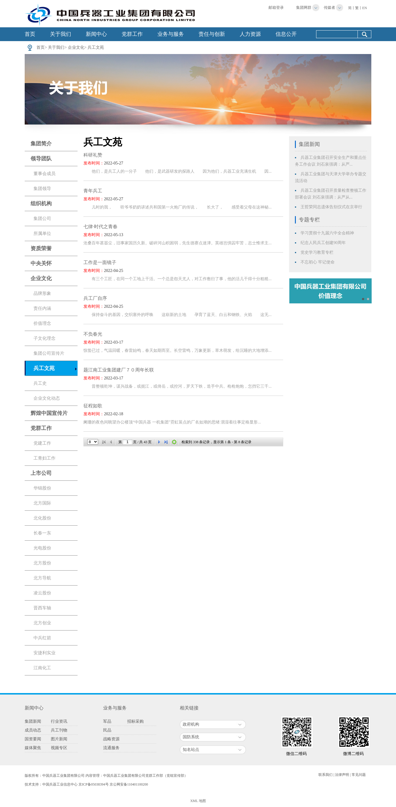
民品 (107, 730)
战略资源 (111, 739)
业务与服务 (170, 34)
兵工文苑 (96, 47)
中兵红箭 (42, 637)
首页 (30, 34)
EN (364, 8)
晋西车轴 (42, 608)
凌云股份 (42, 593)
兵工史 (40, 383)
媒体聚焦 (33, 748)
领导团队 (41, 159)
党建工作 (42, 443)
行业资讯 (59, 721)
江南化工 (42, 667)
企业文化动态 (46, 398)
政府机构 (191, 724)
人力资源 (250, 34)
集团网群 (303, 7)
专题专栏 (309, 220)
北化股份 (42, 518)
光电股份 (42, 548)
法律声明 (342, 775)
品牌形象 (42, 293)
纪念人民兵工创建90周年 (323, 243)
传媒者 (329, 7)
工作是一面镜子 (99, 262)
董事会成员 (44, 173)
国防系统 (191, 737)
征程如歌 (92, 405)
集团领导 (42, 188)
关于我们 (60, 34)
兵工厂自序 (95, 298)
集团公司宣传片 (48, 353)
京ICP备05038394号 (93, 784)
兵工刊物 (59, 730)
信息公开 (286, 34)
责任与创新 (212, 34)
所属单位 (42, 233)
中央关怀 (41, 263)
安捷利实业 (44, 652)
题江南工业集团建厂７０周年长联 (118, 369)
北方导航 (42, 578)
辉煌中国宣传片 (49, 413)
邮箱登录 (276, 7)
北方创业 (42, 623)
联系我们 (325, 775)
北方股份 (42, 563)
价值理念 (42, 323)
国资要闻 (33, 739)
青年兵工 (92, 190)
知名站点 (191, 749)
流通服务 (111, 748)
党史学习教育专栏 (317, 252)
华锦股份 (42, 488)
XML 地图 (198, 801)
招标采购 (135, 721)
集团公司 (42, 218)
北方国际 (42, 503)
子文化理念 (44, 338)
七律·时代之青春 (100, 226)
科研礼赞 (92, 154)
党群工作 (132, 34)
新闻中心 (96, 34)
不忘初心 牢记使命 (318, 262)
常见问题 (359, 775)
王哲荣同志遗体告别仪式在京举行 (331, 207)
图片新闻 (59, 739)
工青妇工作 (44, 458)
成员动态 (33, 730)
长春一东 (42, 533)
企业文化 (76, 47)
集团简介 (41, 144)
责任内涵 (42, 308)
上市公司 (41, 473)
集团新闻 (309, 144)
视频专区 (59, 748)
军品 (107, 721)
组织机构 (41, 203)
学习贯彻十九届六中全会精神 (327, 233)
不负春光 (92, 334)
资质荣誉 (41, 248)
